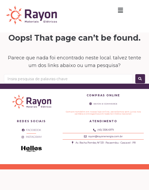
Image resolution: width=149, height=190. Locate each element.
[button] (120, 10)
